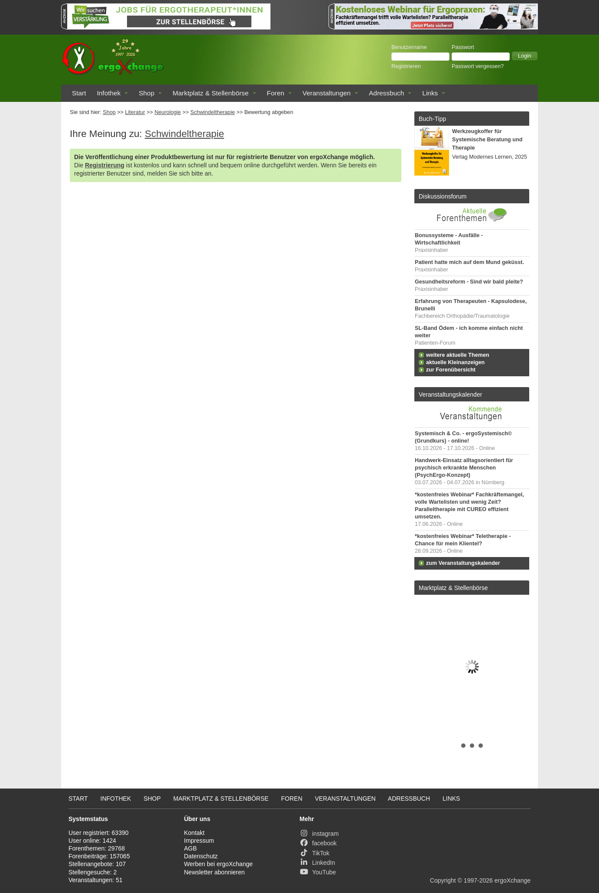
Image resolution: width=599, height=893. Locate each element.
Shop (146, 93)
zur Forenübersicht (450, 370)
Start (79, 93)
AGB (190, 848)
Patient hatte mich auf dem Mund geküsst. (469, 262)
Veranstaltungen (327, 93)
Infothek (109, 93)
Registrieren (406, 66)
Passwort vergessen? (478, 66)
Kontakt (194, 832)
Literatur (135, 112)
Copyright (443, 880)
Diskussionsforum (442, 196)
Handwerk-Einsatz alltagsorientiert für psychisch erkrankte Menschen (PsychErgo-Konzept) (464, 467)
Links (430, 93)
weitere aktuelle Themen (457, 355)
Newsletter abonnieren (214, 872)
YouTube (318, 872)
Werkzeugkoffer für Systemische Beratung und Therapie (487, 139)
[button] (524, 56)
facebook (318, 843)
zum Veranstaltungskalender (463, 563)
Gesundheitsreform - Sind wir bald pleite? (469, 282)
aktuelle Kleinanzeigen (455, 362)
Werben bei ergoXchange (218, 863)
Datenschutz (201, 856)
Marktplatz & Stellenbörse (210, 93)
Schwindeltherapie (212, 112)
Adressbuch (386, 93)
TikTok (314, 853)
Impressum (199, 840)
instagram (319, 833)
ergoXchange (513, 880)
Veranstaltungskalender (450, 394)
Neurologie (167, 112)
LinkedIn (317, 862)
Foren (275, 93)
